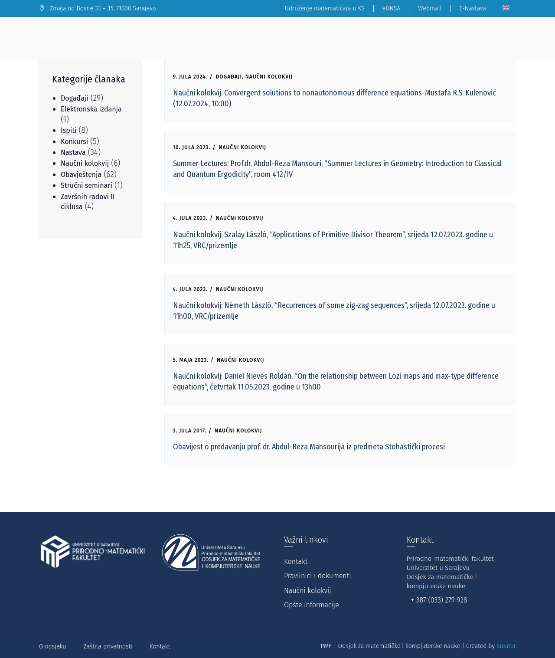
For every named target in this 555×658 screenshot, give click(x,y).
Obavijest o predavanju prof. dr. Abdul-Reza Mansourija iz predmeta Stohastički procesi (309, 447)
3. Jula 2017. (190, 431)
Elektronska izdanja (91, 109)
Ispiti (69, 130)
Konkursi (74, 141)
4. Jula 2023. (190, 218)
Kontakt (295, 561)
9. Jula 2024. (190, 77)
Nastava (73, 152)
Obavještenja (95, 38)
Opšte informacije (311, 605)
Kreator (506, 646)
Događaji (229, 77)
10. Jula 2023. (192, 147)
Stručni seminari (86, 185)
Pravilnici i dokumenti (317, 576)
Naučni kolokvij (269, 77)
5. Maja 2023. (191, 360)
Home (49, 38)
